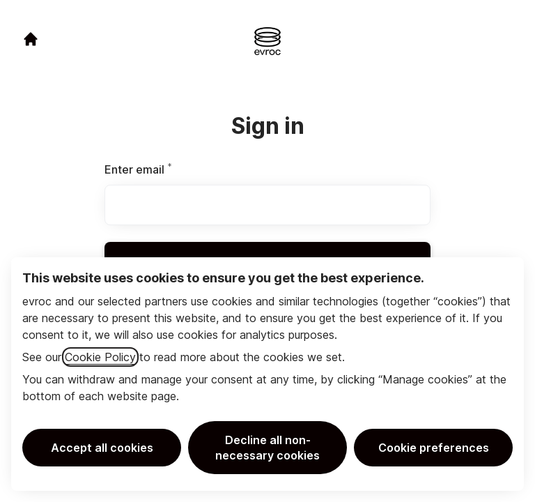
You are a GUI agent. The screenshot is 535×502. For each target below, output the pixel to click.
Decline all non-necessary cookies (267, 447)
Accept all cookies (102, 448)
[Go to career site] (30, 39)
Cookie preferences (433, 448)
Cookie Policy (100, 357)
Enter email (161, 169)
